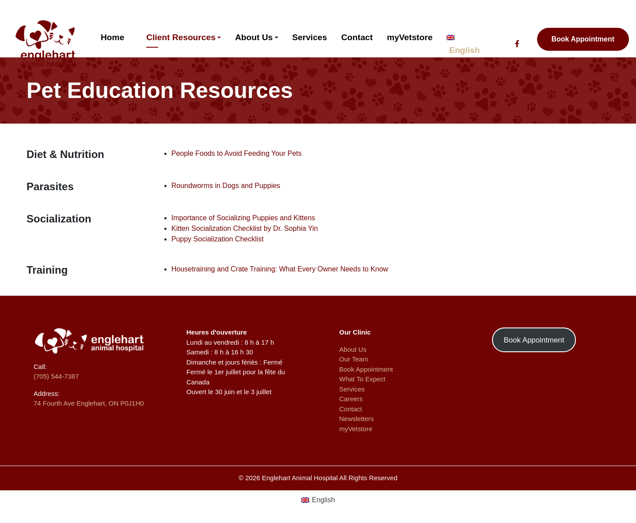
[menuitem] (318, 500)
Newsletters (356, 418)
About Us (254, 37)
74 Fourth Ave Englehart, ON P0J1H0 (89, 403)
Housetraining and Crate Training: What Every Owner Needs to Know (279, 269)
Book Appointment (583, 39)
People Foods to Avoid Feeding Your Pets (236, 153)
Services (309, 37)
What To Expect (362, 379)
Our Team (353, 359)
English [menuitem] (323, 500)
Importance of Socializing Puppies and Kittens (243, 218)
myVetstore (409, 37)
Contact (356, 37)
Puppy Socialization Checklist (217, 239)
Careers (351, 399)
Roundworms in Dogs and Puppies (225, 185)
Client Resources (181, 37)
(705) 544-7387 (56, 376)
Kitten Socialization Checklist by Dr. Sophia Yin (244, 228)
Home (112, 37)
